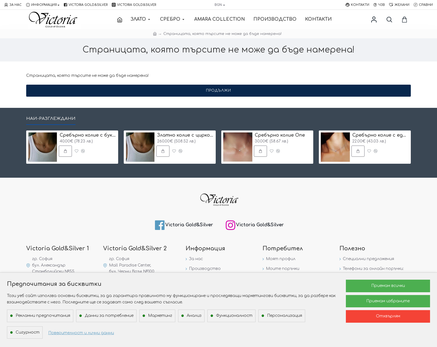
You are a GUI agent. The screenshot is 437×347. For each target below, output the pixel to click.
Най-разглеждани (51, 118)
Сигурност (28, 332)
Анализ (194, 315)
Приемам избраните (388, 301)
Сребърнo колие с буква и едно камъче (88, 135)
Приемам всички (388, 286)
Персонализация (284, 315)
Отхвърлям (388, 316)
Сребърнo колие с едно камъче (380, 135)
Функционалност (234, 315)
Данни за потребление (109, 315)
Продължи (218, 90)
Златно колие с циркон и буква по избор (185, 135)
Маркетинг (160, 315)
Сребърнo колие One (280, 135)
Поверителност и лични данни (81, 333)
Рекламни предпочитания (43, 315)
